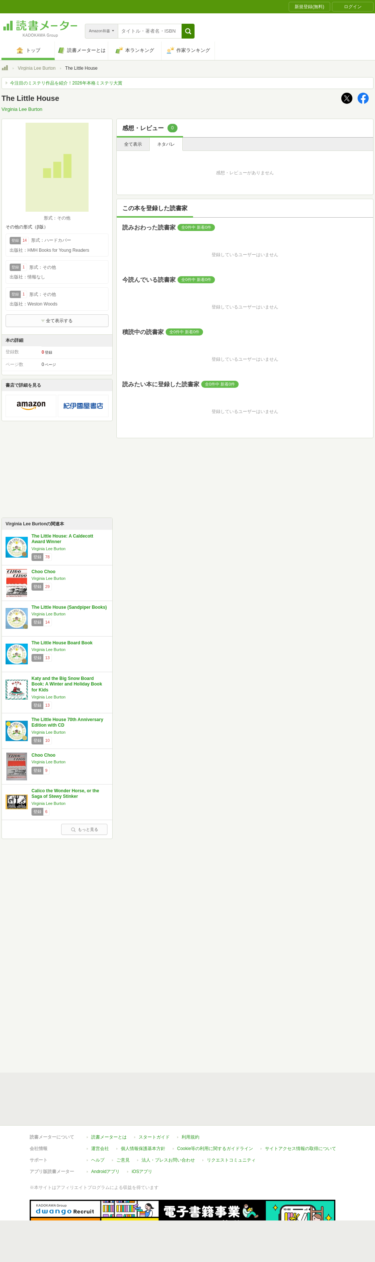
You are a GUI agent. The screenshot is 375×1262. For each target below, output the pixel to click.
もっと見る (84, 829)
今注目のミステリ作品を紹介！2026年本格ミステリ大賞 (66, 83)
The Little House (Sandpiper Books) (69, 607)
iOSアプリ (142, 1137)
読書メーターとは (109, 1103)
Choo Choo (43, 571)
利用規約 (190, 1103)
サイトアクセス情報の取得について (300, 1114)
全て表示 (133, 144)
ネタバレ (166, 144)
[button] (188, 31)
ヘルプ (97, 1126)
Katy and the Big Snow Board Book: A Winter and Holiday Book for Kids (66, 684)
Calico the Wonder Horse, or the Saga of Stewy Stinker (65, 793)
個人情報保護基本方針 (143, 1114)
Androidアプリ (105, 1137)
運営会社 (100, 1114)
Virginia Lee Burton (37, 68)
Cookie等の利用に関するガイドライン (215, 1114)
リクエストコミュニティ (231, 1126)
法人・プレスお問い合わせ (168, 1126)
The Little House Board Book (62, 642)
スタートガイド (154, 1103)
